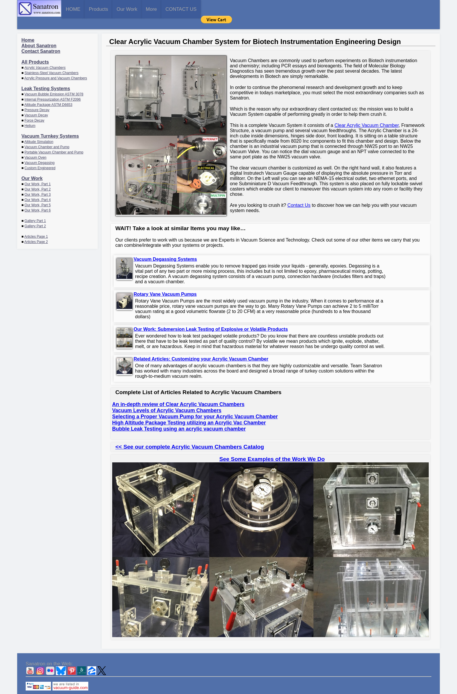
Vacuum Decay (36, 104)
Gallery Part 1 (35, 209)
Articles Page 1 (36, 225)
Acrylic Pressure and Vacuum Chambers (55, 66)
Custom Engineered (39, 156)
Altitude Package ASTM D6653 (48, 93)
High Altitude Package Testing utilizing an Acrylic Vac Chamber (189, 411)
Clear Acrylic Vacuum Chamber (367, 113)
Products (126, 9)
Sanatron (224, 691)
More (216, 9)
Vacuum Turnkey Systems (50, 124)
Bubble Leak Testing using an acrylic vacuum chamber (179, 417)
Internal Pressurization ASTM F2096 (52, 88)
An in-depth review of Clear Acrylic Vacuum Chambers (178, 393)
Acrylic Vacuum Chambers (45, 56)
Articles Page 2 (36, 230)
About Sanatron (39, 34)
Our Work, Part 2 (37, 178)
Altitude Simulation (38, 130)
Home (28, 28)
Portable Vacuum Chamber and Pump (53, 141)
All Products (35, 50)
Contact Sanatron (41, 39)
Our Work (173, 9)
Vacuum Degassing (39, 151)
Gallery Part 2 (35, 214)
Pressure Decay (36, 98)
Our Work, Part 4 (37, 188)
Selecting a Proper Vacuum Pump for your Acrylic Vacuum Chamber (195, 405)
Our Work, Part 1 (37, 172)
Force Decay (34, 109)
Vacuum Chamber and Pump (46, 135)
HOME (82, 9)
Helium (29, 114)
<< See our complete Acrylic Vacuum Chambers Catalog (189, 435)
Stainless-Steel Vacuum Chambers (51, 61)
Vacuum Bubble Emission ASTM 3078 (53, 83)
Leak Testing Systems (46, 76)
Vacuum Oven (35, 146)
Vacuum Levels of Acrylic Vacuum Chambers (167, 399)
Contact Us (298, 193)
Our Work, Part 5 (37, 193)
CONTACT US (264, 9)
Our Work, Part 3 (37, 183)
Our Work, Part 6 (37, 199)
